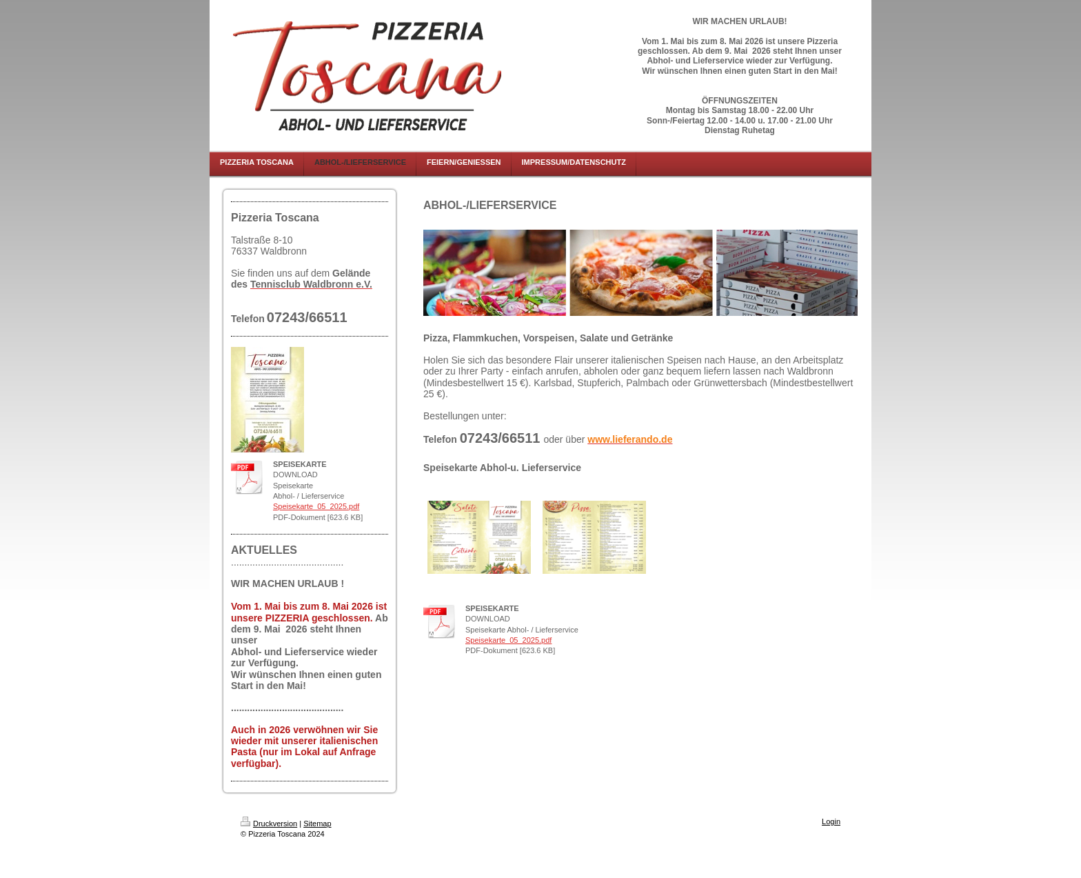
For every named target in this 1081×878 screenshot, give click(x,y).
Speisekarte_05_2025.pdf (316, 506)
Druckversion (269, 823)
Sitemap (317, 823)
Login (831, 821)
